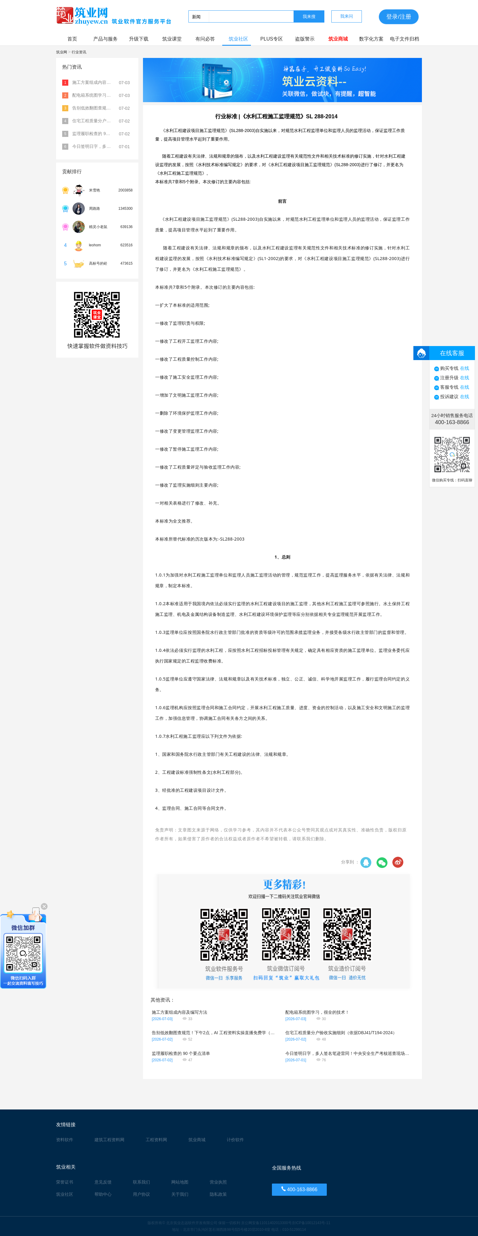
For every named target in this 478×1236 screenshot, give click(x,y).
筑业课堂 (172, 38)
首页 (72, 38)
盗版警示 (305, 38)
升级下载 (138, 38)
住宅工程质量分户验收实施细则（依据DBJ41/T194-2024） (341, 1032)
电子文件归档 (404, 38)
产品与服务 (105, 38)
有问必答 (205, 38)
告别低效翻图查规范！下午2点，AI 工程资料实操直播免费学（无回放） (214, 1032)
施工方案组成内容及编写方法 (179, 1012)
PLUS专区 (271, 38)
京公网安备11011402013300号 (266, 1223)
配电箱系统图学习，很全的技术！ (317, 1012)
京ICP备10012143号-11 (311, 1223)
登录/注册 (398, 16)
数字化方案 (371, 38)
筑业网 (62, 52)
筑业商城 (338, 38)
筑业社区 (238, 38)
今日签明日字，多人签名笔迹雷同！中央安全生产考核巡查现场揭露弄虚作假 (347, 1053)
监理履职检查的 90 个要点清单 (181, 1053)
